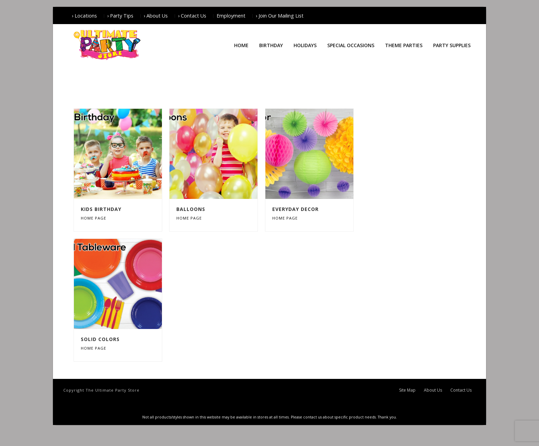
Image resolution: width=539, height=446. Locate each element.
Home (241, 45)
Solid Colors (100, 339)
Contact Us (461, 390)
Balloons (190, 209)
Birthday (271, 45)
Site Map (407, 390)
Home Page (93, 218)
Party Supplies (452, 45)
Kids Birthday (101, 209)
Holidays (305, 45)
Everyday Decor (295, 209)
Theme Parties (403, 45)
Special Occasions (350, 45)
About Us (433, 390)
